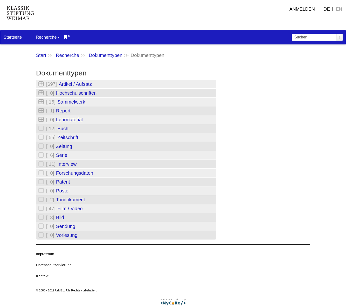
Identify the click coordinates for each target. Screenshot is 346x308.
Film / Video (70, 208)
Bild (60, 217)
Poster (63, 190)
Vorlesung (66, 235)
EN (339, 9)
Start (41, 55)
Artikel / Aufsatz (75, 84)
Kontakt (42, 276)
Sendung (65, 226)
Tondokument (70, 199)
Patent (63, 182)
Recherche (48, 37)
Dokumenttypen (105, 55)
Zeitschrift (67, 137)
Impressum (45, 254)
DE (327, 9)
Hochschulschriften (76, 93)
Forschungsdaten (74, 173)
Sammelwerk (71, 102)
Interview (67, 164)
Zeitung (64, 146)
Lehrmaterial (69, 119)
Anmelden (302, 9)
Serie (61, 155)
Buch (62, 128)
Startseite (13, 37)
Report (63, 110)
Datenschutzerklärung (54, 265)
